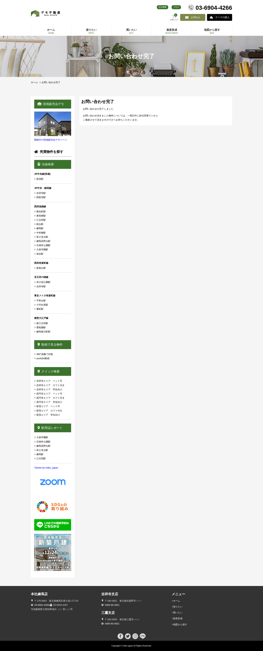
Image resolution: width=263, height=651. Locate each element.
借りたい (177, 606)
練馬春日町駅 (43, 331)
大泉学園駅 (42, 249)
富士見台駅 (42, 237)
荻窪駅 (39, 179)
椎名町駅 (41, 211)
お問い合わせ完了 (51, 82)
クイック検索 (49, 371)
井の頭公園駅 (43, 282)
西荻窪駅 (41, 197)
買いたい (177, 612)
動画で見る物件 (50, 344)
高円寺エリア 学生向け (49, 402)
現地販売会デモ (51, 104)
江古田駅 (41, 220)
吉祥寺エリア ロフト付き (50, 385)
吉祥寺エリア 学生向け (49, 389)
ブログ (176, 7)
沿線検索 (46, 164)
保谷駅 (39, 254)
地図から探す (180, 624)
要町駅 (39, 309)
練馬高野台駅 (43, 241)
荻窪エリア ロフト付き (49, 410)
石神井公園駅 (43, 245)
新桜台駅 (41, 268)
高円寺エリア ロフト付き (50, 397)
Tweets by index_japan (46, 467)
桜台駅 (39, 224)
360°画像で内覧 (44, 354)
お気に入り (174, 17)
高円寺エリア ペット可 (49, 393)
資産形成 (177, 618)
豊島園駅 (41, 327)
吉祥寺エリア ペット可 (49, 381)
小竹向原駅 (42, 304)
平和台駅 (41, 300)
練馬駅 (39, 228)
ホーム (34, 82)
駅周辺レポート (50, 428)
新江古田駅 (42, 323)
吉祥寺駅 (41, 193)
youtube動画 (42, 358)
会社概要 (163, 7)
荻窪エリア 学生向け (48, 414)
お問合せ (195, 17)
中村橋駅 (41, 232)
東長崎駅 (41, 215)
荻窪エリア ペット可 (48, 406)
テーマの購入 (222, 17)
